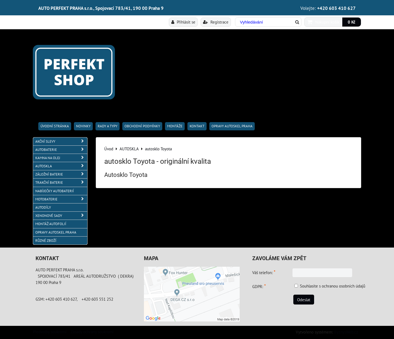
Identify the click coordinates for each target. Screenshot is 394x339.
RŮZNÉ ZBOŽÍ (45, 240)
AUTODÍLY (43, 207)
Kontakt (197, 126)
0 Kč (351, 22)
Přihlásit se (183, 22)
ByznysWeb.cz (346, 332)
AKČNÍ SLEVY (61, 141)
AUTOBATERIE (61, 150)
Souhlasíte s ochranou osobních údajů (332, 286)
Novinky (83, 126)
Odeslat (303, 299)
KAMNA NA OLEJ (61, 158)
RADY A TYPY (107, 126)
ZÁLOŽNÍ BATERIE (61, 174)
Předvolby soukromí (49, 331)
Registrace (215, 22)
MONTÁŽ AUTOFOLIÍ (50, 224)
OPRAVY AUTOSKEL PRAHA (232, 126)
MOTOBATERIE (61, 199)
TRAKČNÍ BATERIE (61, 182)
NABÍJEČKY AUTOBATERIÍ (54, 191)
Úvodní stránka (54, 126)
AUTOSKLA (61, 166)
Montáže (174, 126)
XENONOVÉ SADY (61, 216)
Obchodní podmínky (142, 126)
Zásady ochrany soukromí (92, 331)
